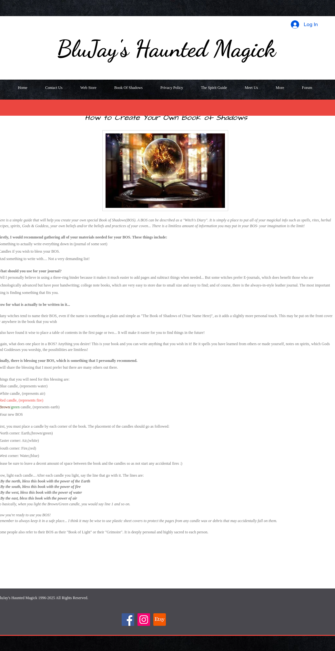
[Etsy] (159, 619)
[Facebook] (128, 619)
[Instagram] (143, 619)
